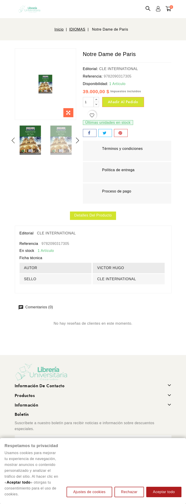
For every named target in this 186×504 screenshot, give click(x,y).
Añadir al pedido (123, 102)
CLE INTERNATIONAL (118, 69)
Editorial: (90, 69)
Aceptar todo (164, 492)
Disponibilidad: (95, 84)
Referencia (29, 244)
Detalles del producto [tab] (93, 215)
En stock (27, 251)
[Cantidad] (88, 102)
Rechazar (129, 492)
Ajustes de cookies (89, 492)
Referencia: (93, 76)
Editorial (27, 233)
